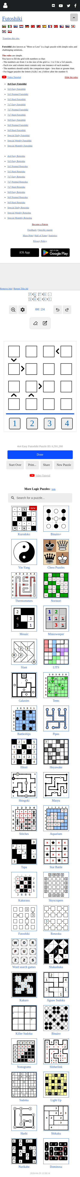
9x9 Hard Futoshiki (16, 130)
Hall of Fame (41, 235)
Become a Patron (40, 224)
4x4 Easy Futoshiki (16, 83)
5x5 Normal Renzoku (17, 166)
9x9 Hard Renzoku (16, 202)
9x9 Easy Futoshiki (16, 120)
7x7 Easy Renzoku (16, 176)
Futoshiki (12, 18)
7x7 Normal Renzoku (17, 181)
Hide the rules (71, 77)
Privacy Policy (40, 241)
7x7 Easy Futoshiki (16, 104)
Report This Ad (21, 288)
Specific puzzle (45, 230)
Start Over (15, 465)
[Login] (5, 6)
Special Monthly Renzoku (19, 217)
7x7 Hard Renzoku (16, 187)
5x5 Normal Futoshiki (17, 94)
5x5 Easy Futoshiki (16, 89)
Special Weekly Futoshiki (19, 140)
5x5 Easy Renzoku (16, 161)
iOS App (24, 252)
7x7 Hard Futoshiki (16, 114)
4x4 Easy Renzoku (16, 156)
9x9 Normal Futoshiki (17, 125)
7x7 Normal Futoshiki (17, 109)
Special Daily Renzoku (18, 207)
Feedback (32, 230)
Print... (32, 465)
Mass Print (28, 235)
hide (54, 489)
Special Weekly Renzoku (19, 212)
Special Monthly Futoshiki (19, 145)
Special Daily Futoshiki (18, 135)
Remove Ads (6, 288)
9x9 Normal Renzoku (17, 197)
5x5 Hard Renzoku (16, 171)
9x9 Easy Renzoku (16, 192)
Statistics (53, 235)
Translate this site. (11, 38)
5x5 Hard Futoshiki (16, 99)
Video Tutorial (14, 77)
